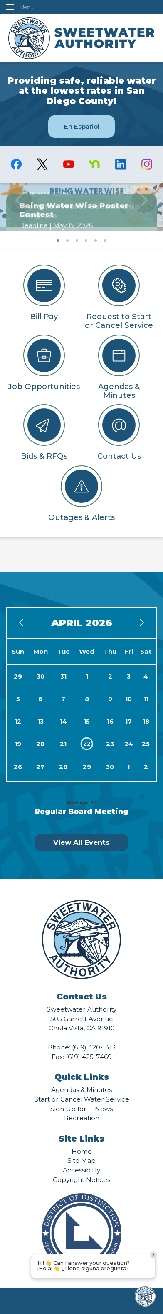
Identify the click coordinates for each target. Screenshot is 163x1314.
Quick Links (81, 1077)
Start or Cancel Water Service (81, 1099)
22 (87, 743)
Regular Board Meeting (81, 811)
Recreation (81, 1118)
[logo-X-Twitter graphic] (42, 164)
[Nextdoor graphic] (95, 164)
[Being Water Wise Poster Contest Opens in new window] (81, 205)
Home (82, 1151)
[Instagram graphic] (147, 164)
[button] (144, 207)
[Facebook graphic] (16, 164)
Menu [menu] (26, 7)
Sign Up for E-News (81, 1109)
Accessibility (81, 1170)
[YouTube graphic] (68, 164)
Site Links (81, 1139)
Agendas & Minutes (81, 1090)
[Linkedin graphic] (121, 164)
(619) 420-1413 (94, 1047)
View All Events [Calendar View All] (81, 842)
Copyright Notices (81, 1180)
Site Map (81, 1160)
